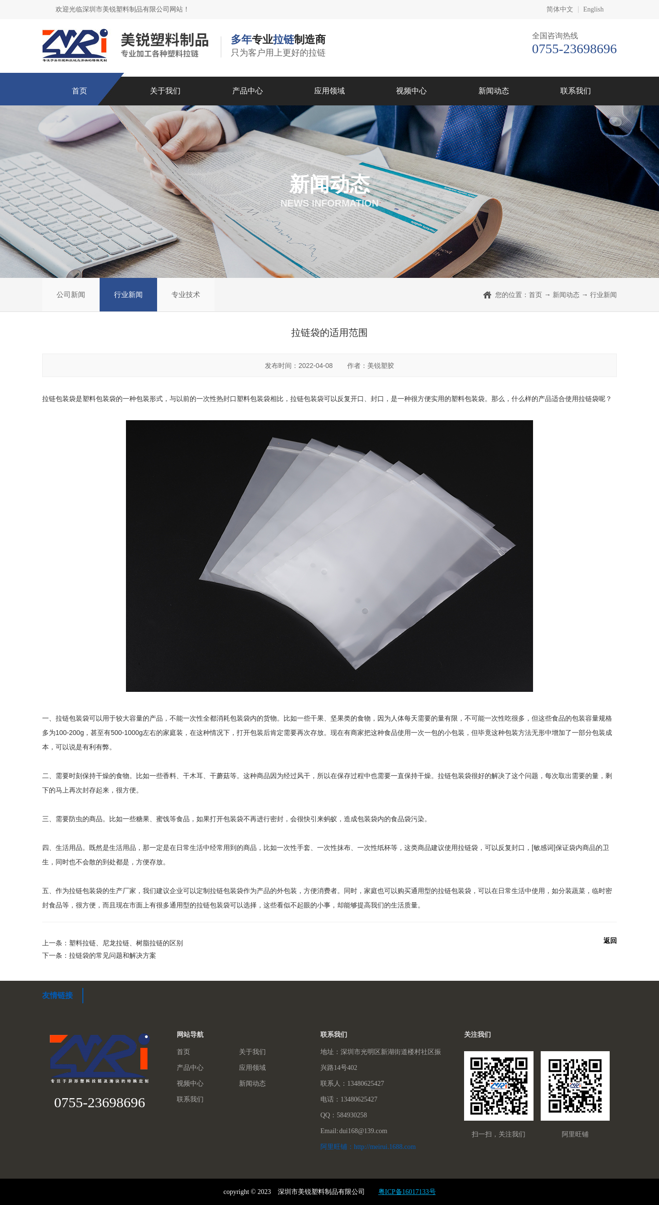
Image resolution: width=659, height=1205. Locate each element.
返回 (610, 940)
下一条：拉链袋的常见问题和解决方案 (99, 955)
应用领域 (329, 91)
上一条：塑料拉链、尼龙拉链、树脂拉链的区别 (112, 943)
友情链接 (57, 995)
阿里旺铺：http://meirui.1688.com (368, 1146)
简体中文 (559, 9)
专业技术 (185, 294)
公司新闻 (71, 294)
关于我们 (165, 91)
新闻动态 (493, 91)
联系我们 (575, 91)
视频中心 (411, 91)
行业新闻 (128, 294)
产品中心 (247, 91)
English (593, 9)
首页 (79, 91)
